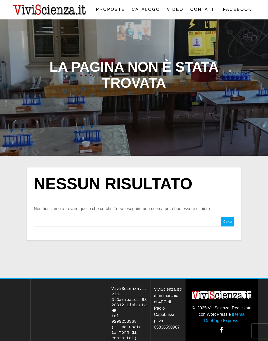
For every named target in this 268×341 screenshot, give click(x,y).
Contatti (203, 9)
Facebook (237, 9)
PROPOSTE (110, 9)
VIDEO (175, 9)
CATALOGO (146, 9)
